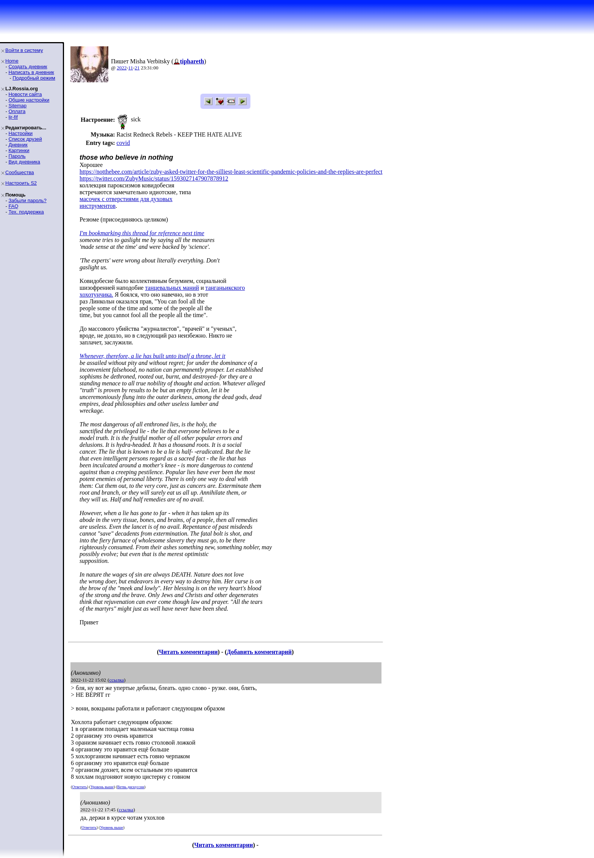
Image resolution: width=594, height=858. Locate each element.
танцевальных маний (172, 287)
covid (123, 143)
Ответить (79, 787)
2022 (122, 68)
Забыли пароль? (27, 200)
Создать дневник (27, 66)
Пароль (16, 156)
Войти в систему (24, 50)
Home (12, 61)
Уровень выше (102, 787)
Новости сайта (25, 94)
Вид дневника (24, 162)
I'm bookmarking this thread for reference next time (142, 233)
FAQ (13, 206)
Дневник (17, 145)
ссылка (116, 680)
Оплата (16, 111)
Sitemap (17, 105)
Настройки (20, 133)
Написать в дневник (31, 72)
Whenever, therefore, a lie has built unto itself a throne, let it (152, 356)
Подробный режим (34, 78)
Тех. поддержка (26, 212)
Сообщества (19, 172)
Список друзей (25, 139)
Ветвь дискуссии (130, 787)
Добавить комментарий (259, 652)
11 (130, 68)
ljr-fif (13, 117)
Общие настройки (28, 100)
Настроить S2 (21, 183)
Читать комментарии (188, 652)
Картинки (18, 150)
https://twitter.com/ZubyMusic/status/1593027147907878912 (154, 178)
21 (136, 68)
